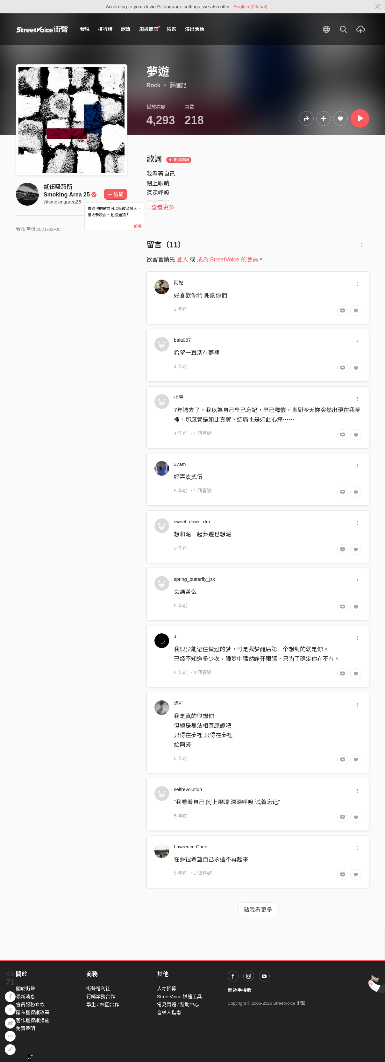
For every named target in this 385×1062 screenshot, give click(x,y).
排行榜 (105, 29)
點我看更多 (258, 910)
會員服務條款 (30, 1004)
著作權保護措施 (32, 1020)
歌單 (126, 29)
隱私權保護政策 (32, 1012)
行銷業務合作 (100, 996)
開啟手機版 (240, 990)
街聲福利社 (98, 988)
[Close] (378, 7)
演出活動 (194, 29)
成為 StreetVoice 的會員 (227, 259)
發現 (84, 29)
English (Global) (250, 6)
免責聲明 (25, 1028)
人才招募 (166, 988)
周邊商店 (149, 29)
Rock (153, 85)
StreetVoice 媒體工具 (179, 996)
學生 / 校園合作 (102, 1004)
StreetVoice (42, 29)
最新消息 (25, 996)
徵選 (171, 29)
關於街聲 (25, 988)
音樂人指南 (169, 1012)
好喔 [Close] (138, 226)
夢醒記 (178, 85)
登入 (182, 259)
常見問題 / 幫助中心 (178, 1004)
